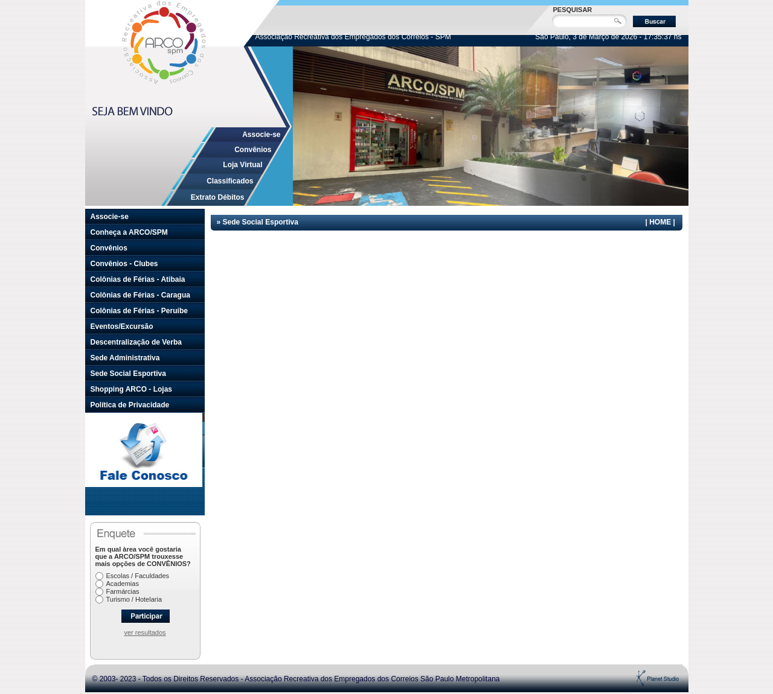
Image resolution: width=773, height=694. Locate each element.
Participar (145, 616)
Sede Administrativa (125, 358)
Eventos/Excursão (122, 326)
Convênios (252, 149)
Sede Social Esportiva (128, 373)
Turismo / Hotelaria (134, 599)
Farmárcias (123, 591)
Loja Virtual (242, 165)
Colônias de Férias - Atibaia (138, 279)
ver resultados (144, 632)
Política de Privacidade (130, 405)
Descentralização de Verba (136, 342)
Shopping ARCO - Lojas (132, 389)
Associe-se (261, 134)
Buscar (654, 21)
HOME (660, 222)
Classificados (230, 181)
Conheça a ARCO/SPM (129, 232)
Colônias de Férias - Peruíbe (139, 311)
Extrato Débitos (218, 197)
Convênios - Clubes (124, 263)
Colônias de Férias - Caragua (140, 295)
